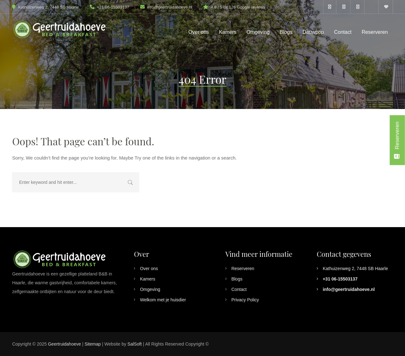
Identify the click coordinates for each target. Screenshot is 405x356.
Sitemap (92, 344)
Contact (238, 289)
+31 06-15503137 (109, 7)
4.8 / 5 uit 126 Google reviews (238, 7)
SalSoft (135, 344)
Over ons (149, 268)
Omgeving (150, 289)
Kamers (147, 278)
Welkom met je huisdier (163, 299)
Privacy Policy (245, 299)
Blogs (236, 278)
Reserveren (242, 268)
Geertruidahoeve (64, 344)
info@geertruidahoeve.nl (169, 7)
